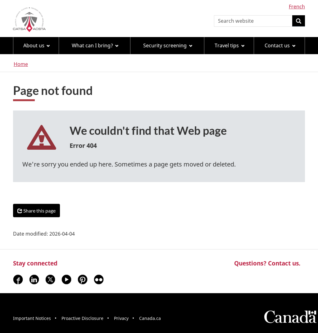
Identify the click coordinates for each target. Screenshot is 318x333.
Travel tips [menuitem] (230, 45)
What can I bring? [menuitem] (95, 45)
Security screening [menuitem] (168, 45)
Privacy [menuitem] (121, 318)
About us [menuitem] (36, 45)
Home (21, 64)
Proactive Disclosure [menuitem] (82, 318)
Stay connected (35, 263)
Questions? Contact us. (267, 263)
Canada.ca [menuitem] (150, 318)
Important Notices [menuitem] (32, 318)
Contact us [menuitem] (280, 45)
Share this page (36, 210)
